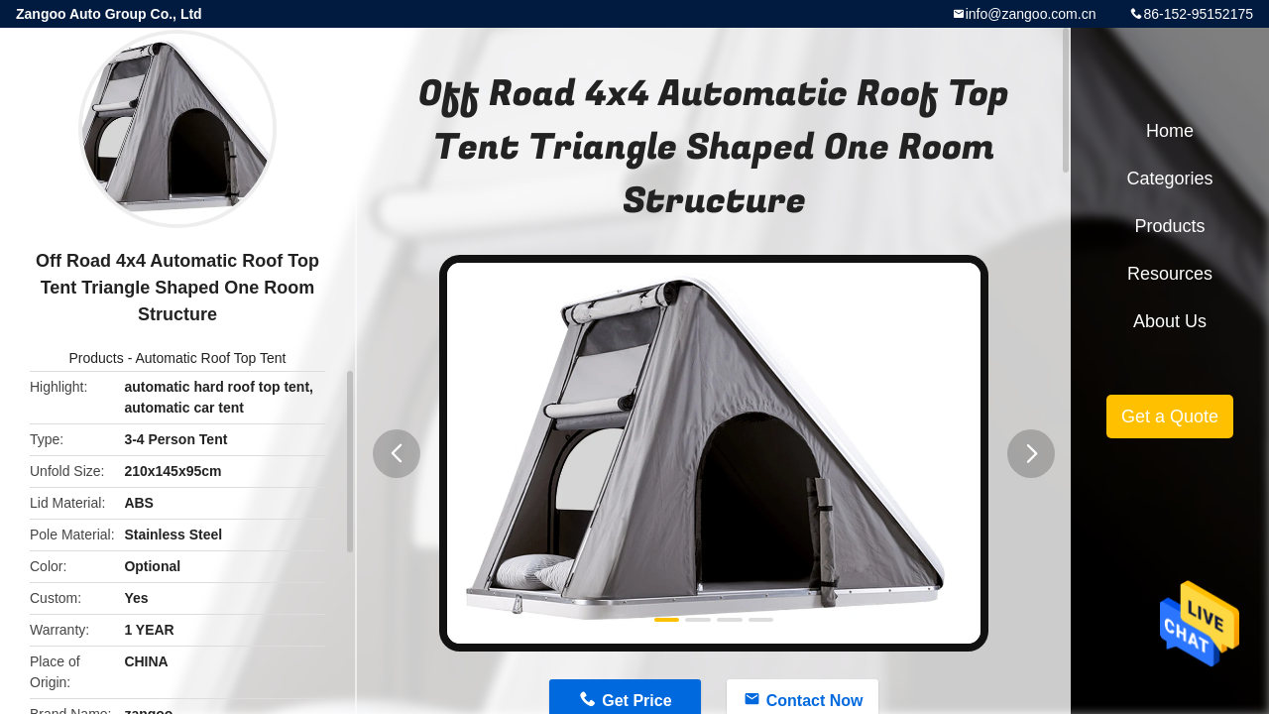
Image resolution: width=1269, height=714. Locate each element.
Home (1170, 131)
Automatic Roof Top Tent (210, 358)
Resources (1169, 274)
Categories (1169, 178)
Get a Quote (1169, 416)
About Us (1170, 321)
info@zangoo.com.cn (1031, 14)
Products (96, 358)
